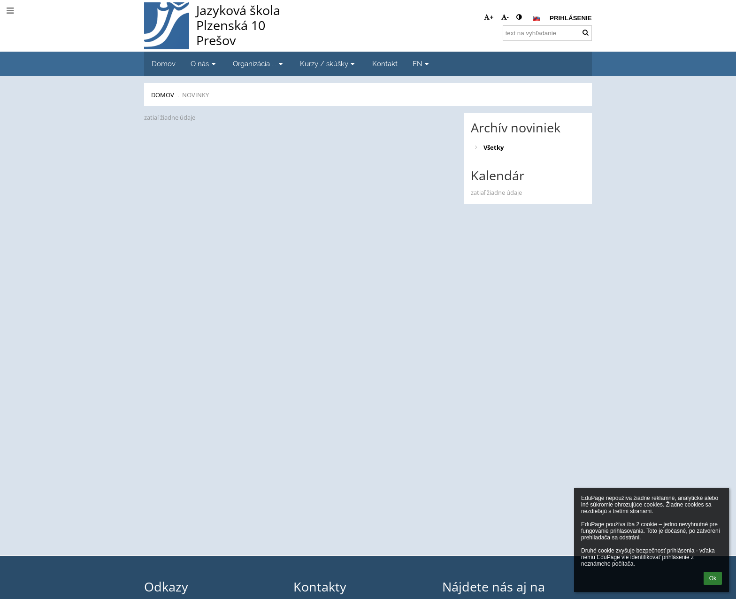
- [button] (505, 17)
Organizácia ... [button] (259, 64)
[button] (536, 18)
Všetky (493, 147)
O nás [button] (204, 64)
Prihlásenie (571, 18)
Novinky (195, 95)
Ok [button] (712, 578)
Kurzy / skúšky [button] (328, 64)
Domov (162, 95)
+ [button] (488, 17)
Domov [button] (164, 64)
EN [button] (422, 64)
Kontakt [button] (385, 64)
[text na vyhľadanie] (547, 33)
